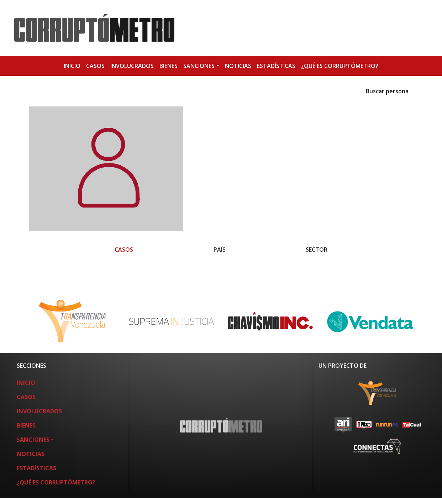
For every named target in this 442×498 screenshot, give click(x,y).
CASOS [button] (124, 249)
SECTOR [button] (316, 249)
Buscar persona (387, 91)
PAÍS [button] (220, 249)
